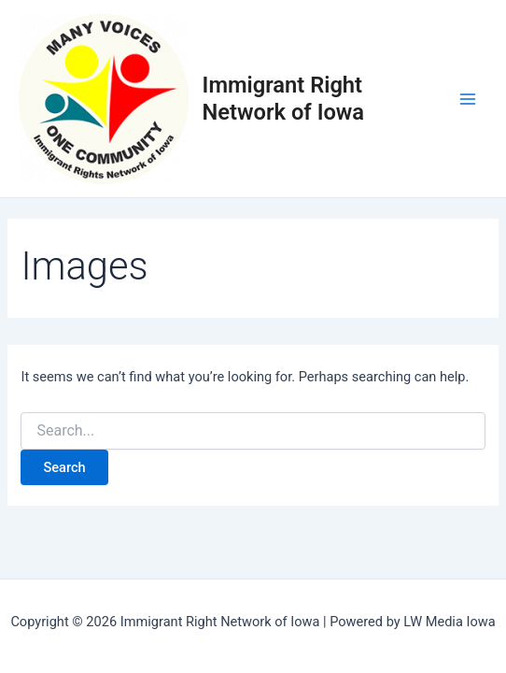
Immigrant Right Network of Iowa (284, 98)
